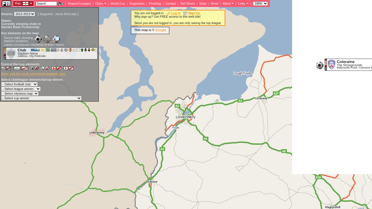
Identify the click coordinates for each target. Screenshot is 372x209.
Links (241, 3)
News (215, 3)
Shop (202, 3)
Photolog (155, 3)
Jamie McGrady (66, 14)
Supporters (136, 3)
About (227, 3)
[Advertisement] (332, 87)
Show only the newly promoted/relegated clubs (33, 73)
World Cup (117, 3)
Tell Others (187, 3)
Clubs (99, 3)
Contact (170, 3)
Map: (18, 3)
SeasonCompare (79, 3)
